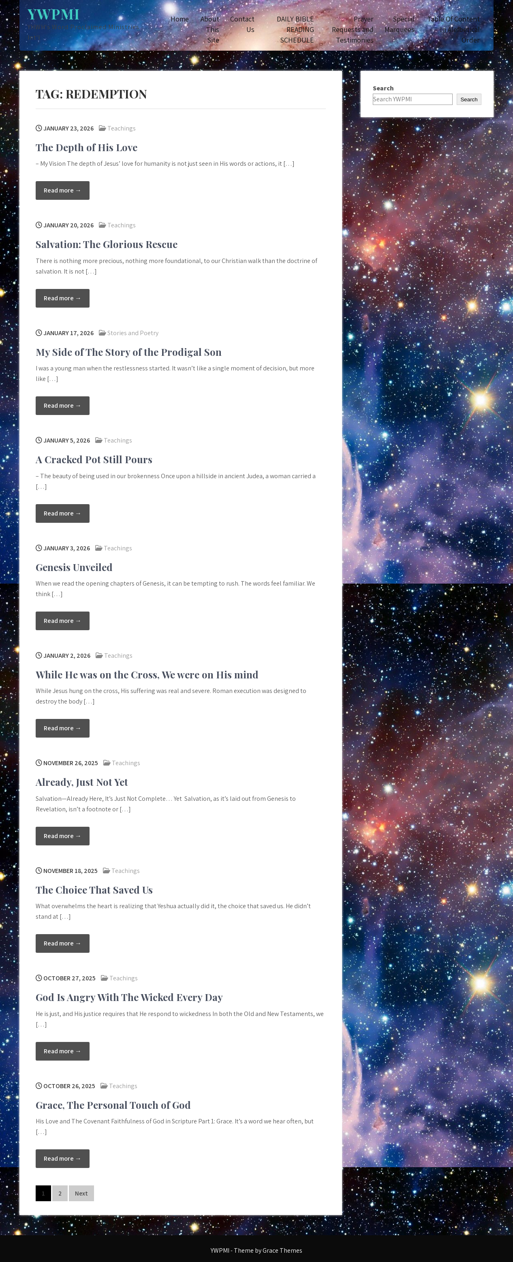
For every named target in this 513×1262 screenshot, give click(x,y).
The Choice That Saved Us (94, 889)
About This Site (210, 29)
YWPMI (54, 13)
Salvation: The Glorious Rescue (106, 243)
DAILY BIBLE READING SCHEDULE (295, 29)
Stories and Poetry (132, 333)
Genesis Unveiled (74, 566)
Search (383, 88)
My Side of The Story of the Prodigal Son (129, 351)
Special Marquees (400, 24)
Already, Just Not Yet (82, 781)
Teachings (121, 128)
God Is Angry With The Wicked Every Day (129, 996)
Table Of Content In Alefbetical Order (453, 29)
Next (81, 1193)
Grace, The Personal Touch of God (113, 1104)
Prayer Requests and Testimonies (353, 29)
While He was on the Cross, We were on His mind (147, 674)
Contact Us (242, 24)
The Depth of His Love (86, 147)
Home (180, 19)
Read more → (62, 190)
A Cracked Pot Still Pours (94, 459)
